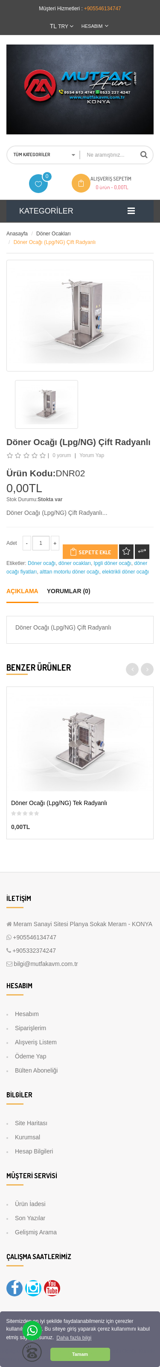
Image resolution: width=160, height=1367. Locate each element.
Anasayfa (17, 234)
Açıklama (22, 591)
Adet (11, 543)
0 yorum (61, 455)
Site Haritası (31, 1123)
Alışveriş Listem (36, 1042)
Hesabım (27, 1013)
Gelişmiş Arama (36, 1232)
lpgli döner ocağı (112, 563)
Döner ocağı (41, 563)
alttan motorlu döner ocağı (69, 572)
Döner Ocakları (53, 234)
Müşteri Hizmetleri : (61, 9)
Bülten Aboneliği (36, 1070)
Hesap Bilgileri (34, 1151)
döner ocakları (74, 563)
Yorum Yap (91, 455)
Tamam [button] (80, 1354)
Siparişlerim (30, 1028)
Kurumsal (27, 1137)
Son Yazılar (30, 1218)
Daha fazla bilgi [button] (73, 1338)
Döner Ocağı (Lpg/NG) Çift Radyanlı (55, 242)
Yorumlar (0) (68, 591)
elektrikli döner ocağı (125, 572)
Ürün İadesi (30, 1204)
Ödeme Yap (30, 1056)
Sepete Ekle (90, 552)
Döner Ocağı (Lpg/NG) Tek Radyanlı (59, 803)
